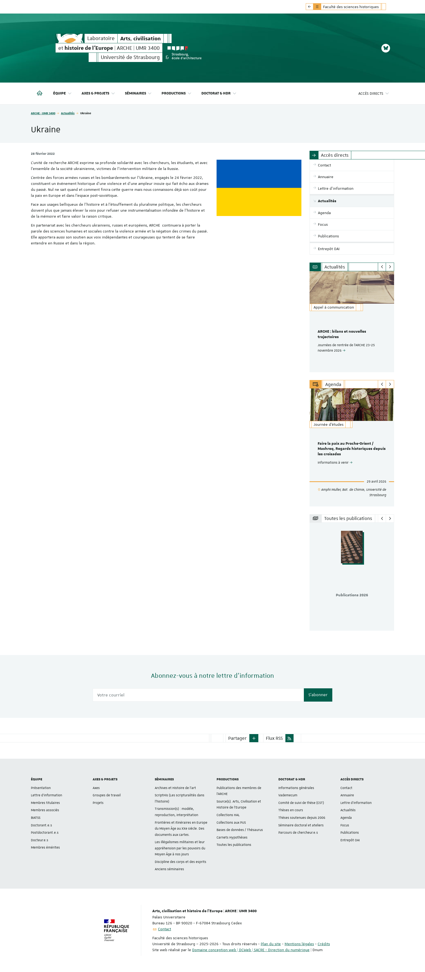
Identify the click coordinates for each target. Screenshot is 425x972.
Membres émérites (45, 847)
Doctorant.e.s (41, 825)
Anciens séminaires (169, 869)
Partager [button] (237, 738)
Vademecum (287, 795)
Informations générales (296, 788)
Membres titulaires (45, 803)
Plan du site (271, 943)
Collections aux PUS (231, 822)
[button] (254, 738)
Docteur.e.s (39, 840)
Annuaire (347, 795)
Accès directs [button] (373, 93)
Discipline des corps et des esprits (180, 862)
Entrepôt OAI (350, 840)
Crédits (324, 943)
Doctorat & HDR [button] (219, 93)
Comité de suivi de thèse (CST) (301, 803)
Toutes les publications (234, 845)
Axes (96, 788)
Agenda (346, 818)
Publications (349, 832)
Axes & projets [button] (98, 93)
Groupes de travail (107, 795)
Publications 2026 (352, 595)
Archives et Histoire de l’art (175, 788)
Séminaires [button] (138, 93)
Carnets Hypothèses (232, 837)
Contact (346, 788)
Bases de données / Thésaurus (240, 830)
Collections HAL (228, 815)
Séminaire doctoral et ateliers (301, 825)
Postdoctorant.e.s (45, 832)
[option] (352, 321)
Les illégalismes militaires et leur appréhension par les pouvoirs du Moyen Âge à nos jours (180, 848)
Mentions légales (299, 943)
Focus (344, 825)
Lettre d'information (46, 795)
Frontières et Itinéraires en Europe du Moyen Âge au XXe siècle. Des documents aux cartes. (181, 828)
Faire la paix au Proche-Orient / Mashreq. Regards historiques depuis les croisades (352, 449)
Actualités (68, 113)
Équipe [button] (62, 93)
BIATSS (35, 818)
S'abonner (318, 695)
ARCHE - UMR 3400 (43, 113)
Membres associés (45, 810)
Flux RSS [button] (274, 738)
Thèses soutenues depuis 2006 (301, 818)
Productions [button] (177, 93)
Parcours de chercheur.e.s (298, 832)
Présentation (41, 788)
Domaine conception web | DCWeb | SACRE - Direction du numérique (251, 949)
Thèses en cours (290, 810)
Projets (98, 803)
